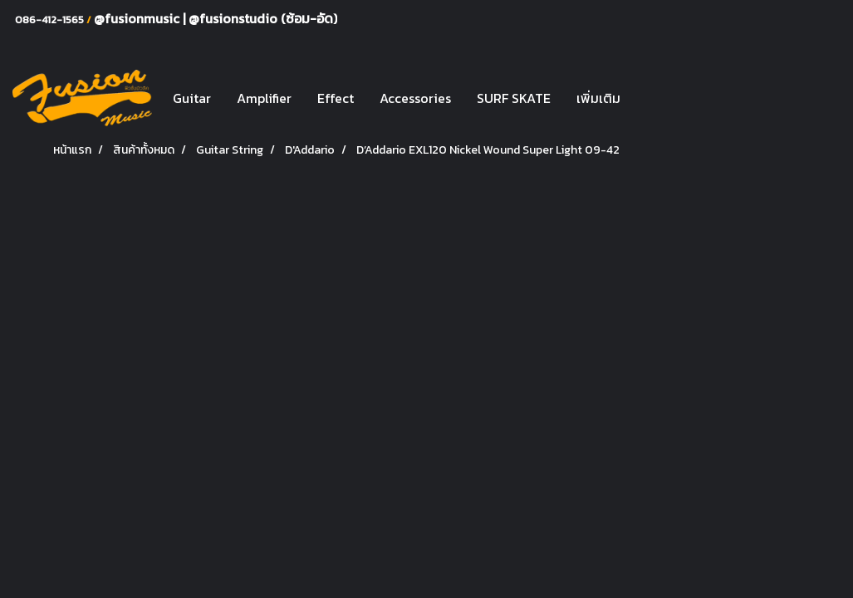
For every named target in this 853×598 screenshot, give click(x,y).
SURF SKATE (514, 98)
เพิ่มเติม (598, 98)
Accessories (415, 98)
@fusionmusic (138, 18)
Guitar (192, 98)
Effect (335, 98)
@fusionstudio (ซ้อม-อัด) (263, 18)
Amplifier (264, 98)
